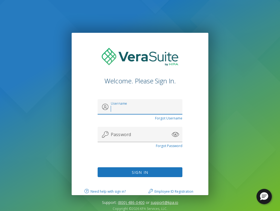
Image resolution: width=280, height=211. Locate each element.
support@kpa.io (164, 202)
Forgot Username (168, 118)
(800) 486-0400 (131, 202)
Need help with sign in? (108, 191)
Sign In (140, 172)
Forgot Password (169, 145)
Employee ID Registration (173, 191)
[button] (175, 134)
